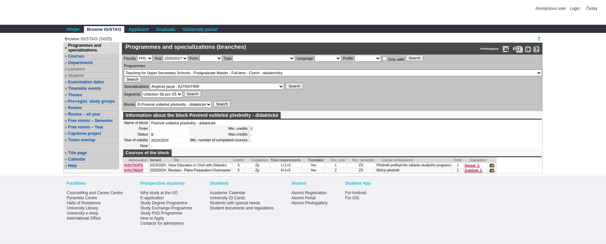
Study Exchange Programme (166, 208)
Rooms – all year (84, 114)
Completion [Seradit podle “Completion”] (259, 160)
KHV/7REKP (133, 170)
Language (305, 58)
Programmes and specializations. (84, 48)
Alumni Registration (309, 192)
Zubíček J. (473, 170)
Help (72, 165)
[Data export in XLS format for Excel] (506, 49)
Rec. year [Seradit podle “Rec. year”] (338, 160)
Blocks (129, 104)
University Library (82, 208)
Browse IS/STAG (104, 29)
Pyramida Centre (82, 198)
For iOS (352, 198)
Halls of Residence (84, 203)
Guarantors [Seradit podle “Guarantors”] (477, 160)
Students (76, 75)
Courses (76, 56)
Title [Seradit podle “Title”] (176, 160)
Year (158, 58)
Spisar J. (472, 165)
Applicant (139, 29)
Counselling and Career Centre (95, 192)
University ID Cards (227, 198)
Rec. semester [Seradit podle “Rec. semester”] (363, 160)
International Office (84, 218)
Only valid (393, 58)
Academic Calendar (227, 192)
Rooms (75, 107)
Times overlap (81, 140)
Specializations (136, 86)
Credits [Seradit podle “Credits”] (238, 160)
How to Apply (152, 218)
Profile (348, 58)
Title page (77, 152)
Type (228, 58)
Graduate (165, 29)
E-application (152, 198)
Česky (592, 8)
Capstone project (84, 133)
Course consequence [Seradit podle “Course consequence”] (397, 160)
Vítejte (73, 29)
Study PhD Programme (161, 213)
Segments (132, 94)
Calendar (76, 159)
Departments (80, 62)
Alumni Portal (303, 198)
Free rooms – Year (85, 127)
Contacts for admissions (161, 223)
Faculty (130, 58)
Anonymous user (551, 8)
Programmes (134, 66)
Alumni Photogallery (309, 203)
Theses (75, 95)
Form (194, 58)
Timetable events (84, 88)
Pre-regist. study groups (91, 101)
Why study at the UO (159, 192)
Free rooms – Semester (90, 120)
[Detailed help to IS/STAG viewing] (536, 49)
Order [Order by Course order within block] (457, 160)
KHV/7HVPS (133, 165)
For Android (355, 192)
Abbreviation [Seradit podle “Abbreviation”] (138, 160)
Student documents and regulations (242, 208)
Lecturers (76, 69)
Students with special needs (235, 203)
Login (575, 8)
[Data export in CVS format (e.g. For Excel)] (518, 49)
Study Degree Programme (163, 203)
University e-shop (82, 213)
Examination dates (86, 82)
